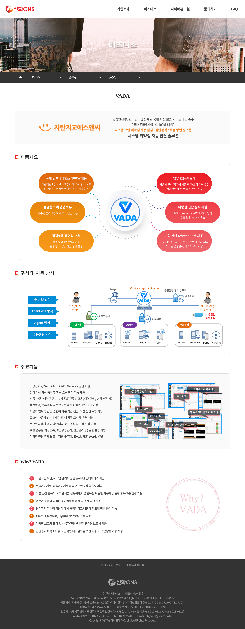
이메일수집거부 (135, 565)
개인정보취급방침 (111, 565)
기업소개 (123, 8)
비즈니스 (150, 8)
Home (20, 77)
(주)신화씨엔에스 (19, 9)
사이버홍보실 (180, 8)
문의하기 (210, 8)
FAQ (234, 8)
